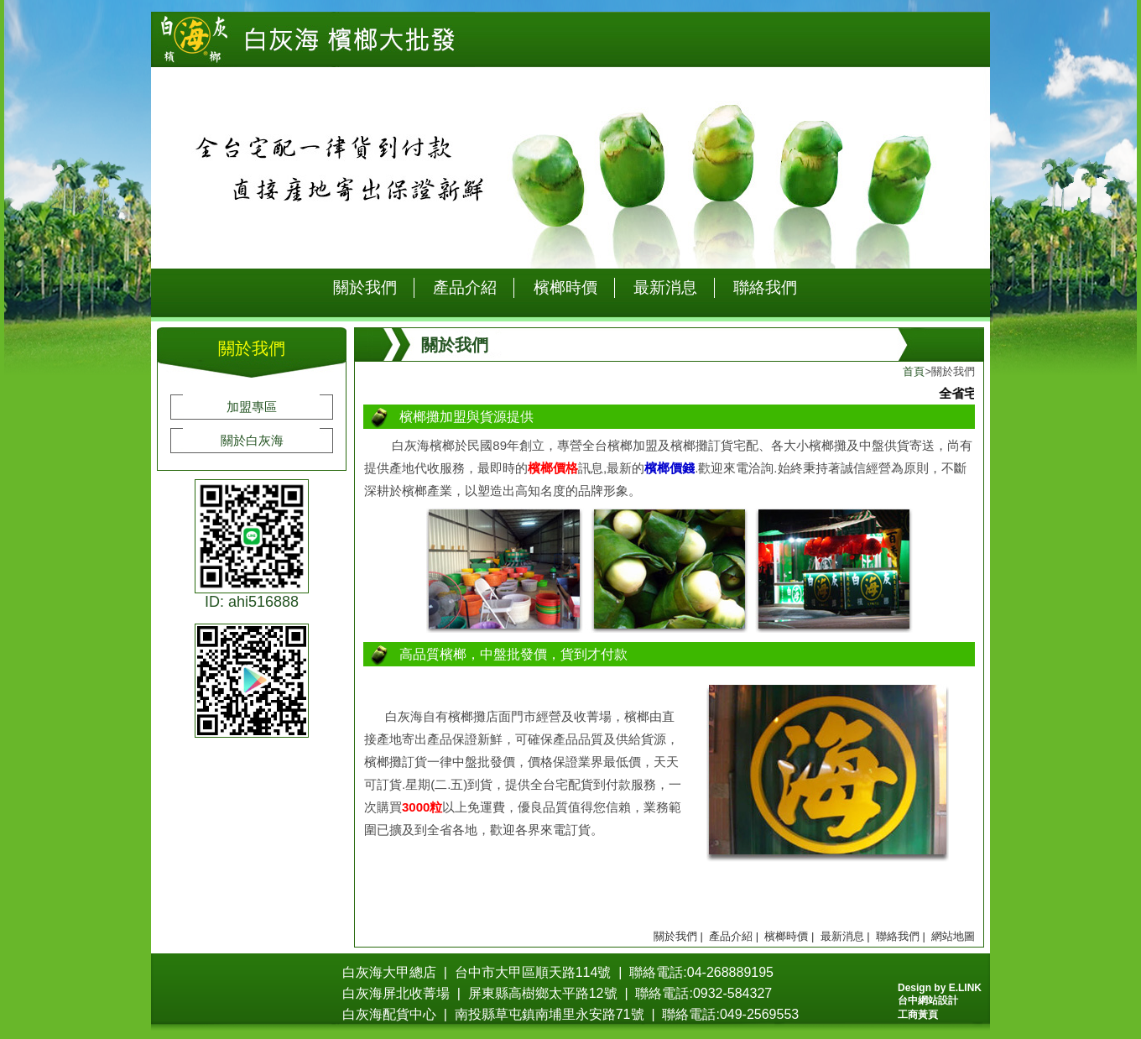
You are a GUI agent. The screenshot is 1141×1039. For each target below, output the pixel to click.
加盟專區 (252, 406)
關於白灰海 (252, 440)
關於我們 (365, 287)
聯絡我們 (765, 287)
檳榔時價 (565, 287)
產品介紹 (465, 287)
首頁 (914, 371)
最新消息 (665, 287)
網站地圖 (953, 936)
